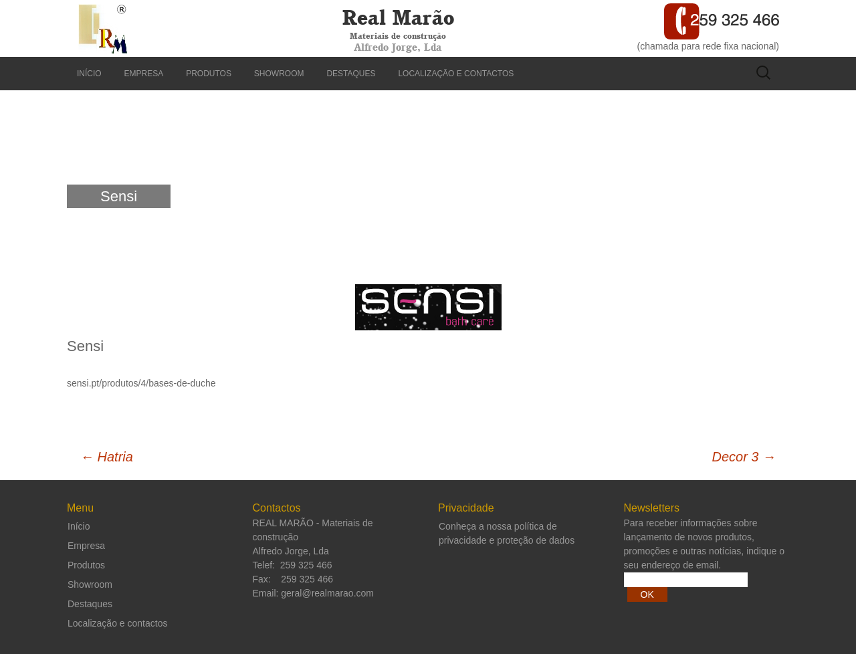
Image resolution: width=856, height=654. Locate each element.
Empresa (144, 73)
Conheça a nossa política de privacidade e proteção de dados (506, 533)
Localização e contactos (456, 73)
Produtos (208, 73)
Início (89, 73)
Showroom (279, 73)
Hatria (106, 456)
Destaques (350, 73)
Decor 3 (744, 456)
